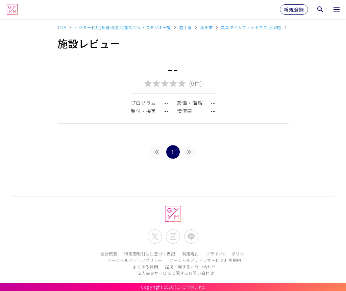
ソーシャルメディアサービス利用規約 (205, 260)
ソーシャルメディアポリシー (135, 260)
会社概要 (108, 253)
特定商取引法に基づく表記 (149, 253)
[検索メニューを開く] (320, 9)
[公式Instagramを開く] (173, 236)
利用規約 (190, 253)
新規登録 (294, 9)
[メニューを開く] (336, 9)
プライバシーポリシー (227, 253)
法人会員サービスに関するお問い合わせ (176, 273)
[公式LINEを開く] (191, 236)
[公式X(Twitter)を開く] (155, 236)
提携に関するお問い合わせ (190, 266)
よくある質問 (145, 266)
